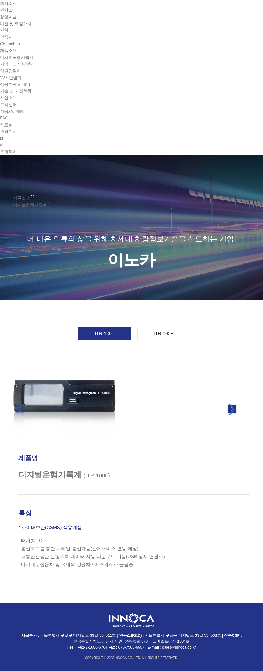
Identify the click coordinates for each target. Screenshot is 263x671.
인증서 (6, 37)
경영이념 (8, 17)
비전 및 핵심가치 (15, 23)
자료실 (6, 125)
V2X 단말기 (10, 77)
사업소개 (8, 97)
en (2, 145)
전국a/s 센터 (11, 111)
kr (3, 138)
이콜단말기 (10, 71)
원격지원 (8, 131)
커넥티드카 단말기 (17, 64)
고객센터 (8, 104)
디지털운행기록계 (16, 57)
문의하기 (8, 152)
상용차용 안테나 (15, 84)
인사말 (6, 10)
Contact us (10, 44)
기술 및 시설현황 (15, 91)
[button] (232, 409)
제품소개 (8, 50)
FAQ (4, 118)
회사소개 (8, 3)
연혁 (4, 30)
